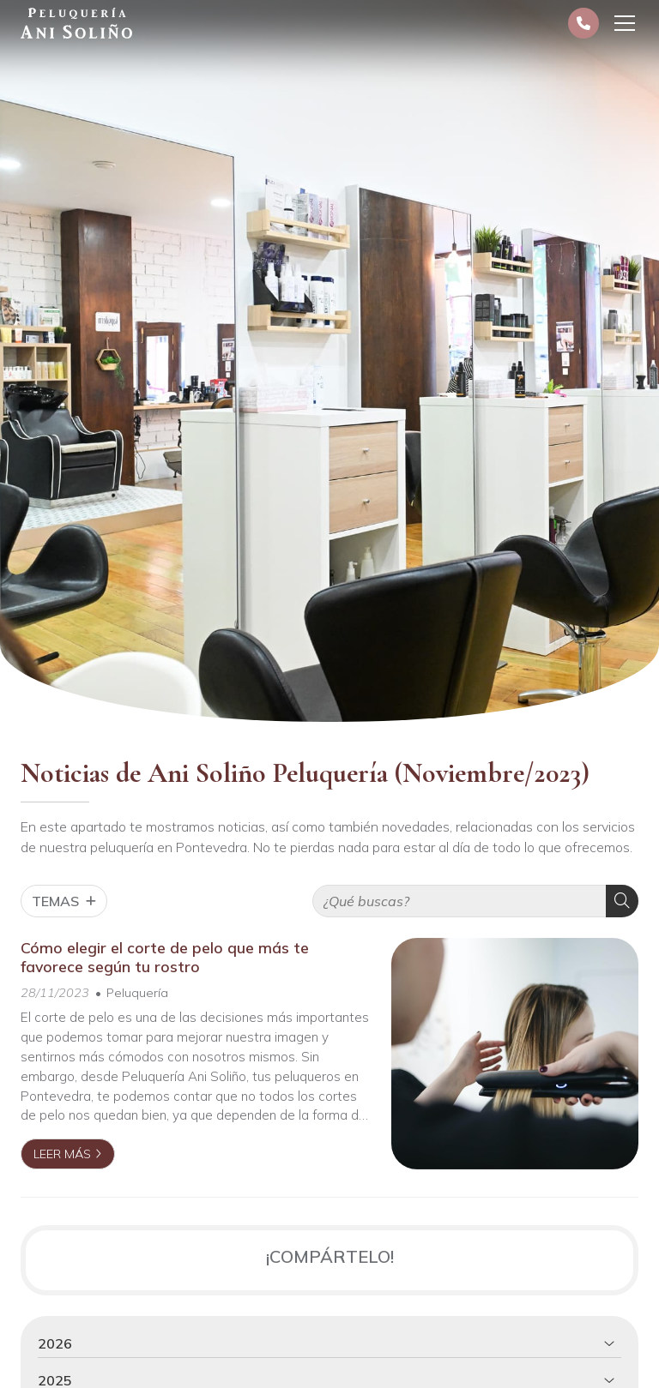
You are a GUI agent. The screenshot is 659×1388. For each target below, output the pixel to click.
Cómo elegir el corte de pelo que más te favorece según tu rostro (165, 957)
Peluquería (137, 992)
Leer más (62, 1154)
